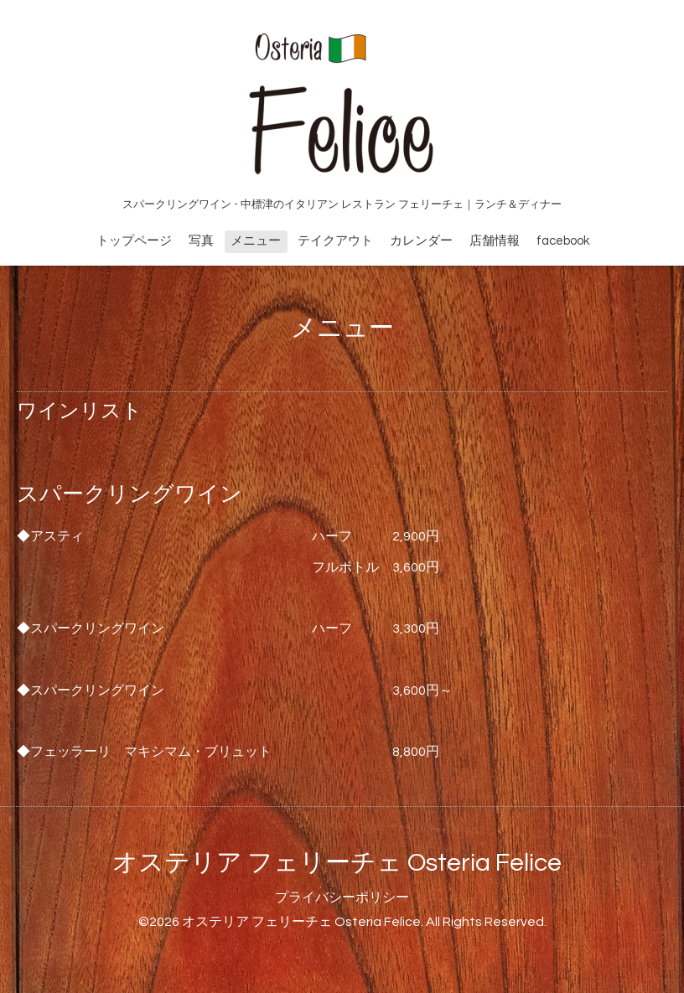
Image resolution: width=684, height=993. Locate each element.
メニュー (256, 241)
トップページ (134, 241)
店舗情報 (494, 241)
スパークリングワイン (129, 494)
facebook (562, 241)
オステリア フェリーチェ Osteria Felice (337, 863)
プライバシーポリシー (342, 897)
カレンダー (421, 241)
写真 (201, 241)
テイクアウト (335, 241)
